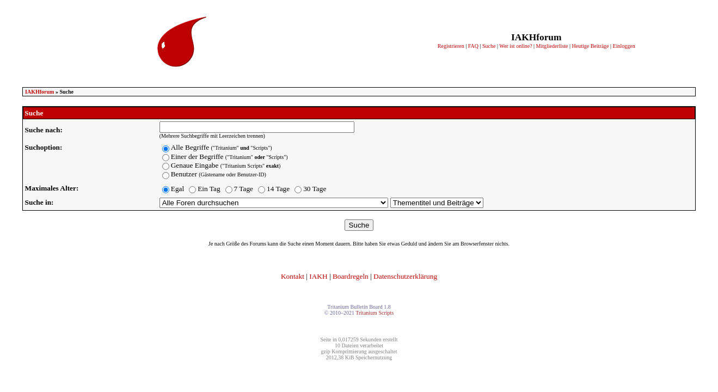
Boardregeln (351, 276)
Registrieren (451, 46)
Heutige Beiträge (590, 46)
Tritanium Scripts (374, 313)
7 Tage (243, 189)
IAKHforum (39, 92)
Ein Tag (209, 189)
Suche (488, 46)
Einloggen (624, 46)
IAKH (318, 276)
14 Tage (278, 189)
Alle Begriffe (221, 147)
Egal (177, 189)
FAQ (473, 46)
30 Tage (314, 189)
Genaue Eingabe (226, 165)
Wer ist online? (515, 46)
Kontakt (292, 276)
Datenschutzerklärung (405, 276)
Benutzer (218, 174)
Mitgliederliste (552, 46)
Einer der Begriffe (229, 156)
